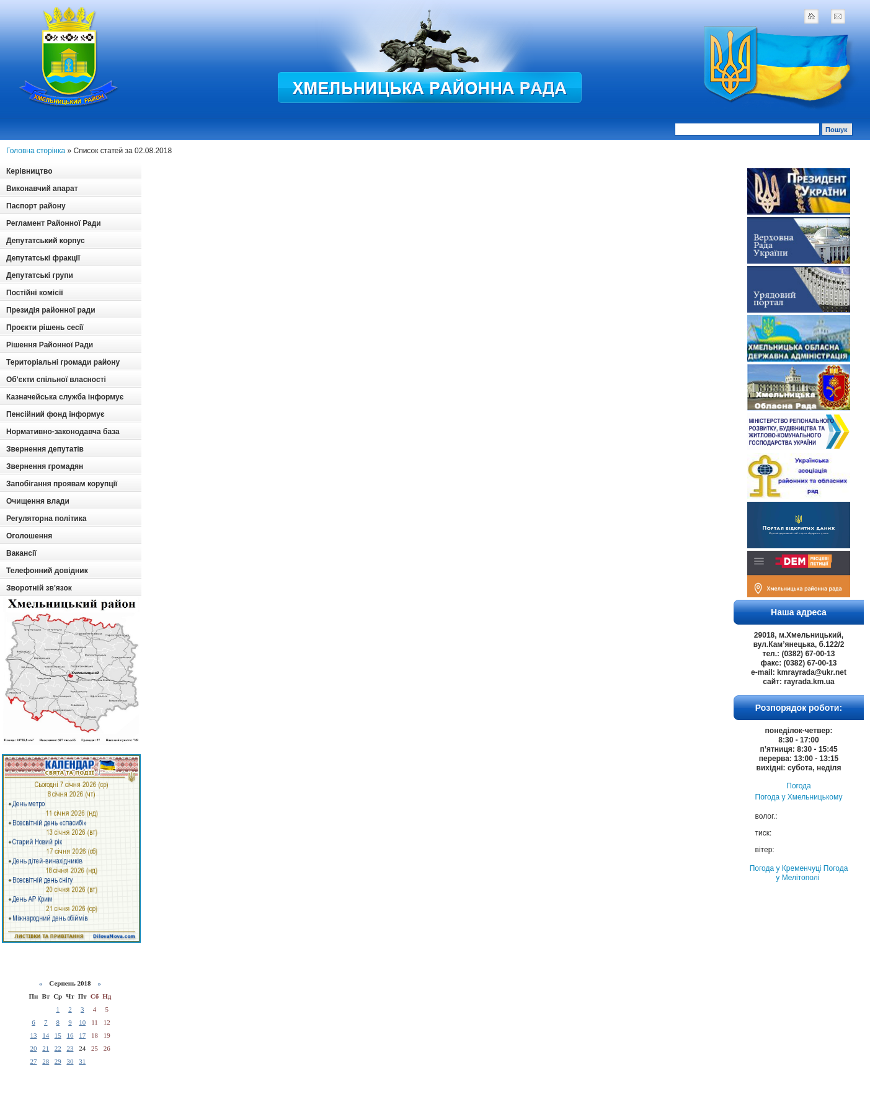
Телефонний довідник (47, 570)
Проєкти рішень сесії (44, 327)
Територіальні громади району (63, 362)
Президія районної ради (50, 310)
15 (58, 1035)
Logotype (69, 56)
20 (33, 1048)
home (811, 16)
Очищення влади (37, 501)
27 (33, 1061)
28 (45, 1061)
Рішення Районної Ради (49, 345)
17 (82, 1035)
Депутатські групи (39, 275)
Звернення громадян (44, 466)
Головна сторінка (35, 150)
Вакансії (21, 553)
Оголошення (29, 536)
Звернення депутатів (45, 449)
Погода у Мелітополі (812, 873)
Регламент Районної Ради (53, 223)
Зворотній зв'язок (39, 588)
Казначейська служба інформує (64, 397)
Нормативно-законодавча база (63, 431)
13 (33, 1035)
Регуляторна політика (46, 518)
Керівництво (29, 171)
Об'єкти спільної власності (56, 379)
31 (82, 1061)
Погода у (799, 797)
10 (82, 1022)
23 (69, 1048)
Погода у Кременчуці (786, 868)
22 (58, 1048)
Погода (798, 786)
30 (69, 1061)
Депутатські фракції (43, 258)
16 (69, 1035)
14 (45, 1035)
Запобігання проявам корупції (61, 483)
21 (45, 1048)
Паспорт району (36, 206)
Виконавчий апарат (42, 188)
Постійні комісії (34, 292)
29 (58, 1061)
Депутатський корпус (45, 240)
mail (838, 16)
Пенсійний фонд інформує (55, 414)
